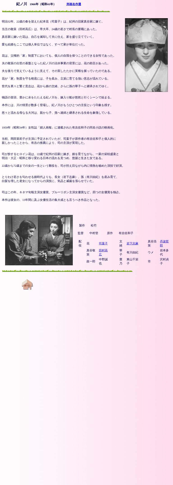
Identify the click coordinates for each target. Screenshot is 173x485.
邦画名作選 (73, 4)
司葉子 (103, 243)
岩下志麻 (132, 243)
